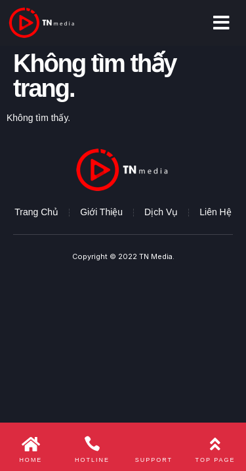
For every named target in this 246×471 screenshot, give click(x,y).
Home (30, 460)
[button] (221, 23)
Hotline (92, 460)
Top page (215, 460)
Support (154, 460)
